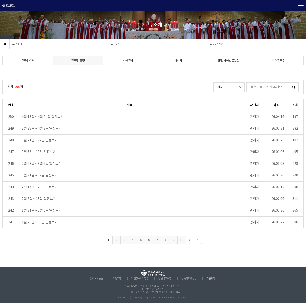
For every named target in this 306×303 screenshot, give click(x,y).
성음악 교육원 (164, 278)
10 (181, 240)
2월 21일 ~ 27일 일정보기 (40, 175)
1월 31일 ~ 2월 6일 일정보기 (42, 211)
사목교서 (128, 60)
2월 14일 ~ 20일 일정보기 (40, 187)
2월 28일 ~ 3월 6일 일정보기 (42, 164)
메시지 (178, 60)
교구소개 (17, 44)
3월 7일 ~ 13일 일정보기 (39, 152)
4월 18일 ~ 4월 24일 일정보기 (43, 117)
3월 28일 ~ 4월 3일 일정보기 (42, 129)
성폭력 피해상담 (189, 278)
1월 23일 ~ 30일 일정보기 (40, 222)
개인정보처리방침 (139, 278)
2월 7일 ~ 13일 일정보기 (39, 199)
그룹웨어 (210, 278)
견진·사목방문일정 (228, 60)
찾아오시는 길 (96, 278)
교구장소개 (27, 60)
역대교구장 (278, 60)
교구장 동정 (217, 44)
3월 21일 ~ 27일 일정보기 (40, 140)
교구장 (115, 44)
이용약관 (117, 278)
